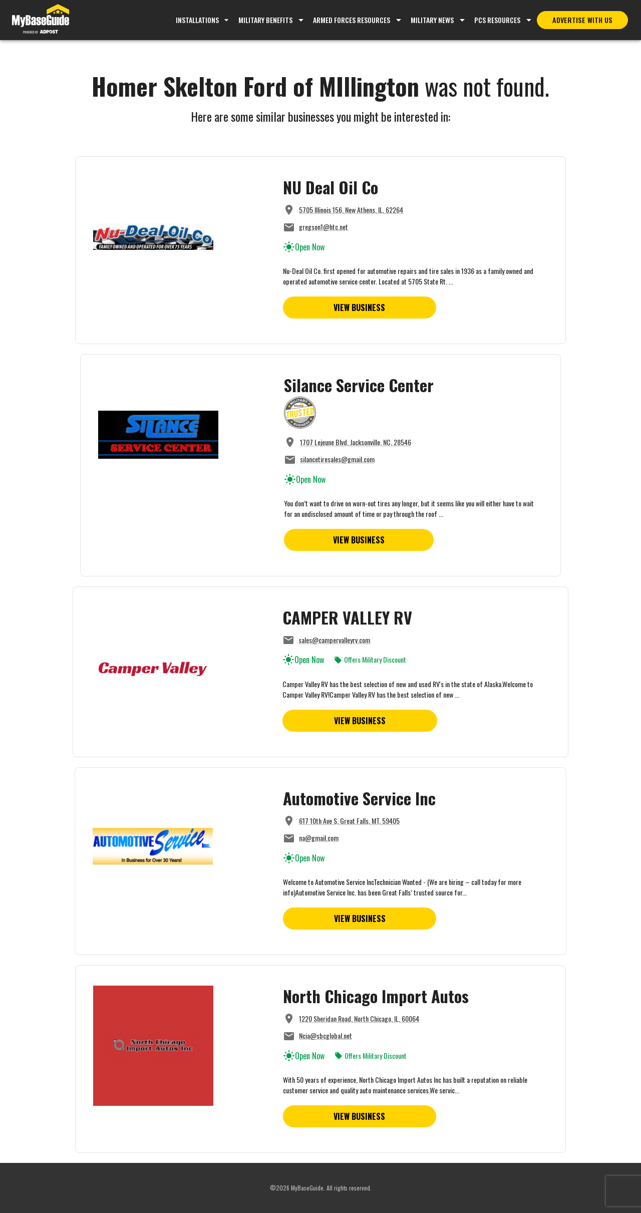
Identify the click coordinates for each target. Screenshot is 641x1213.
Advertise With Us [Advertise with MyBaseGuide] (582, 20)
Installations (203, 20)
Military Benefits (265, 20)
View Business (359, 307)
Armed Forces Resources (351, 20)
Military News (432, 20)
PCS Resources (497, 20)
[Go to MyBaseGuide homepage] (40, 20)
